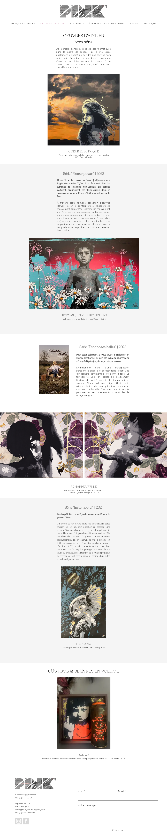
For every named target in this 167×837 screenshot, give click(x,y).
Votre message (87, 805)
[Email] (137, 797)
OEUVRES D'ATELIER (83, 36)
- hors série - (84, 42)
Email (122, 791)
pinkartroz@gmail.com (25, 794)
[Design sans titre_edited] (18, 821)
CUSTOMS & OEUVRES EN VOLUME (83, 671)
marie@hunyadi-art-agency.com (30, 809)
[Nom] (97, 797)
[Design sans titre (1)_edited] (26, 821)
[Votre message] (118, 816)
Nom (81, 791)
